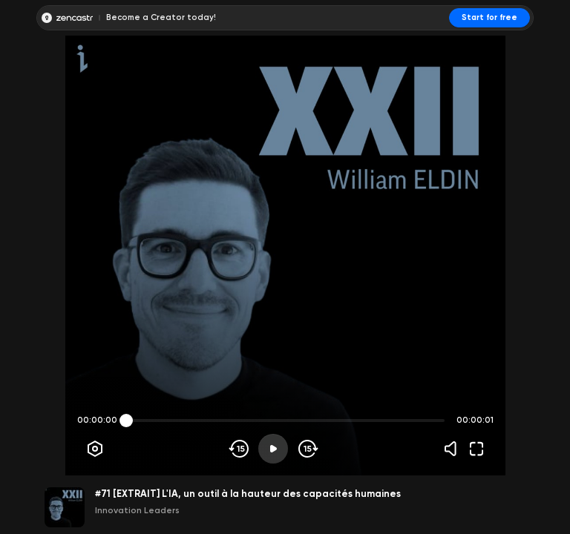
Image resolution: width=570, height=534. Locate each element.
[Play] (273, 449)
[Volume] (454, 449)
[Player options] (95, 449)
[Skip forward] (307, 449)
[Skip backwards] (239, 449)
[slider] (126, 420)
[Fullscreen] (476, 449)
